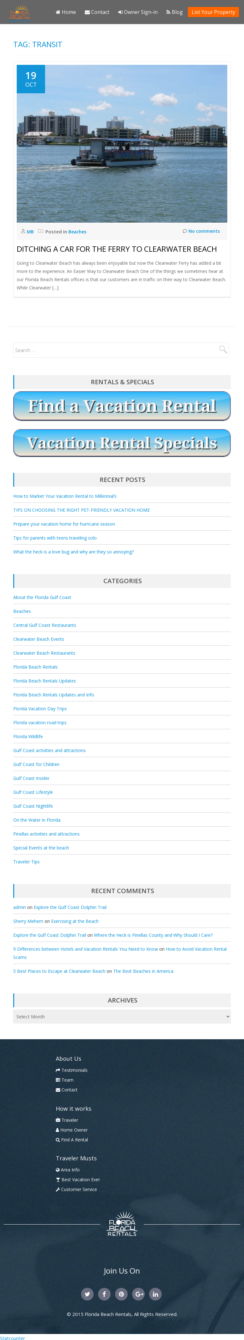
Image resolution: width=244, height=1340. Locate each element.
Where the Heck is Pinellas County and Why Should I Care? (153, 935)
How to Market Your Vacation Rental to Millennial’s (65, 496)
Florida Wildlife (28, 736)
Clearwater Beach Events (38, 639)
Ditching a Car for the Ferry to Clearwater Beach (117, 249)
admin (19, 907)
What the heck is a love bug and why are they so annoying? (73, 552)
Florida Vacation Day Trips (40, 709)
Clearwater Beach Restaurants (44, 653)
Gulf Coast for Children (36, 764)
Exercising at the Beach (75, 921)
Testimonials (72, 1070)
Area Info (68, 1170)
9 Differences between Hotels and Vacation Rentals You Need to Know (85, 949)
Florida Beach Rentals (35, 667)
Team (64, 1080)
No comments (200, 232)
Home (66, 12)
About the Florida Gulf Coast (42, 597)
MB (31, 231)
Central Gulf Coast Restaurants (44, 625)
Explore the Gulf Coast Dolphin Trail (70, 907)
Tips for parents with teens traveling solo (55, 538)
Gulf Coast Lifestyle (33, 792)
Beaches (78, 231)
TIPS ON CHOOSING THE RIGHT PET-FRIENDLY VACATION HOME (81, 510)
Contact (97, 12)
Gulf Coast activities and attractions (49, 750)
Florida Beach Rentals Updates (44, 681)
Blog (174, 12)
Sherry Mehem (28, 921)
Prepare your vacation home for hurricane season (64, 524)
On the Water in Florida (37, 820)
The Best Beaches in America (143, 971)
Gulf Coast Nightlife (33, 806)
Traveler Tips (26, 862)
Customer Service (76, 1189)
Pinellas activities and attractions (46, 834)
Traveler (67, 1120)
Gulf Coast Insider (31, 778)
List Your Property (213, 12)
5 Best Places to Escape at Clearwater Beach (59, 971)
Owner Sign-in (138, 12)
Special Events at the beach (41, 848)
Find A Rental (72, 1140)
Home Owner (72, 1130)
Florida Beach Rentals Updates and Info (53, 695)
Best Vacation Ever (78, 1179)
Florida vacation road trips (40, 722)
